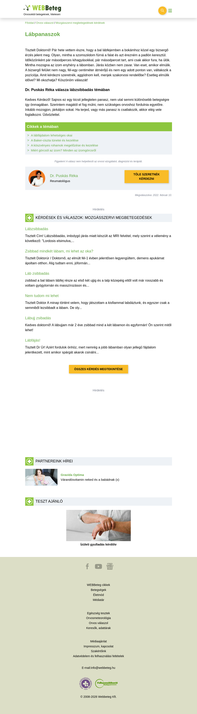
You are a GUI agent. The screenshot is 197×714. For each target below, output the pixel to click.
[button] (88, 568)
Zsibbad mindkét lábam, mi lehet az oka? (59, 251)
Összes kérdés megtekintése (98, 369)
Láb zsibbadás (37, 273)
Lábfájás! (32, 340)
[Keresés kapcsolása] (162, 10)
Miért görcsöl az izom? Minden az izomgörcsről (63, 150)
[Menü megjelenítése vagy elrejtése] (170, 11)
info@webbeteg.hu (103, 667)
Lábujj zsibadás (38, 318)
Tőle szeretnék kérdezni (146, 176)
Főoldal (29, 22)
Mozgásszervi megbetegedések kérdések (80, 22)
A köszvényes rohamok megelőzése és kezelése (64, 145)
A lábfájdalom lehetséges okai (51, 135)
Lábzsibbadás (36, 229)
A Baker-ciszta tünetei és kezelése (55, 140)
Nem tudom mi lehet (42, 296)
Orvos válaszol (45, 22)
